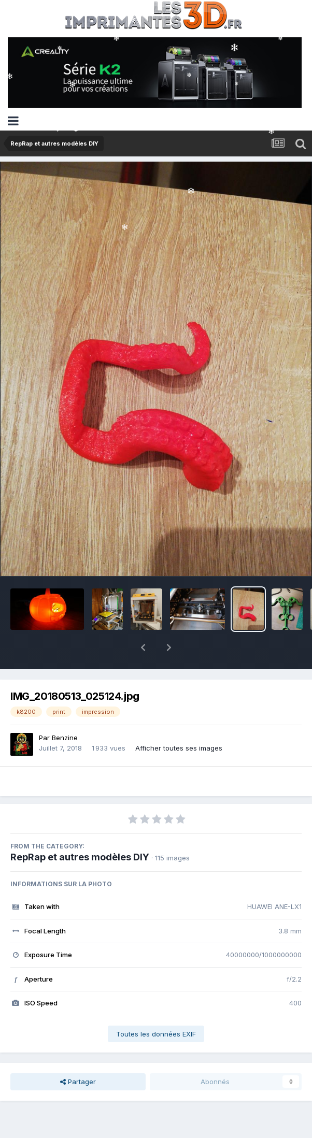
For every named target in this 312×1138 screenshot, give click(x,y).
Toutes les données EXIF (156, 1007)
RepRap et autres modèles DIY (79, 830)
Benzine (65, 711)
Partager (78, 1054)
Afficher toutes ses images (178, 721)
